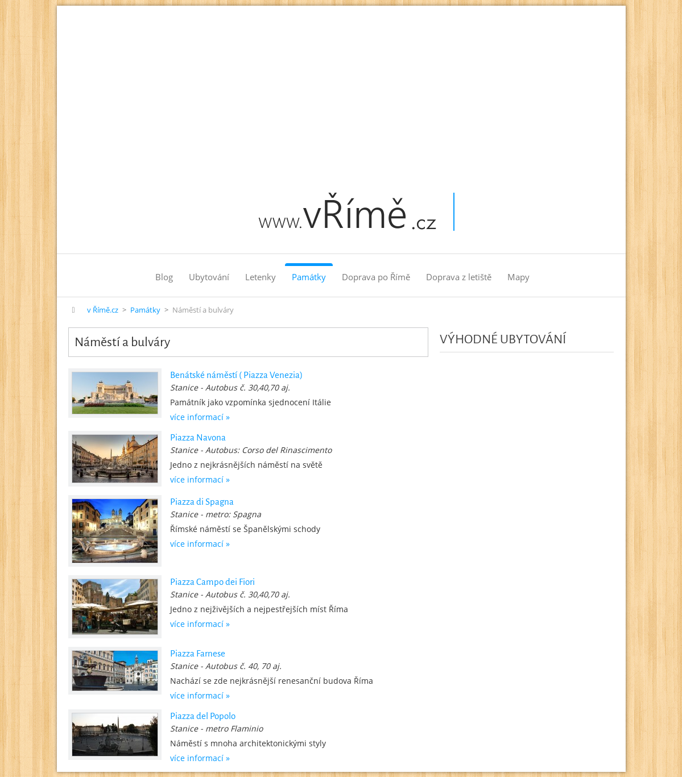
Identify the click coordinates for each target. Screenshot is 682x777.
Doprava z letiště (458, 276)
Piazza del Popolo (202, 716)
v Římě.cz (102, 310)
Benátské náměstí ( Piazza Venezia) (236, 375)
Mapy (518, 276)
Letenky (260, 276)
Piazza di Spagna (202, 501)
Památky (309, 276)
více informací (197, 417)
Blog (164, 276)
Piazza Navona (198, 437)
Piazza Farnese (197, 653)
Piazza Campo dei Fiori (212, 582)
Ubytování (209, 276)
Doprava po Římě (376, 276)
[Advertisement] (341, 91)
